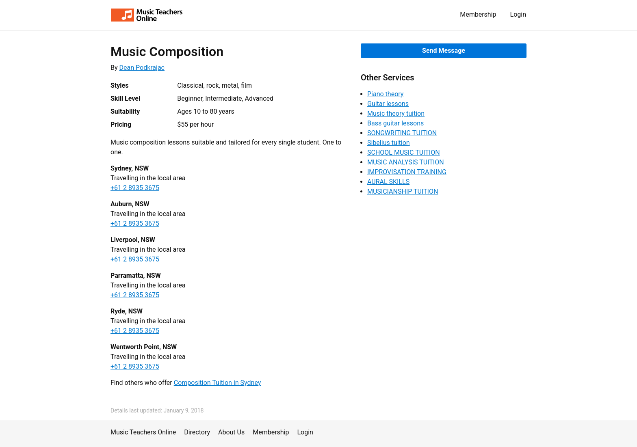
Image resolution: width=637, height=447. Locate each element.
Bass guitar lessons (395, 123)
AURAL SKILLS (388, 182)
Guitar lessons (388, 104)
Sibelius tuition (388, 143)
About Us (231, 432)
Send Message (443, 50)
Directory (197, 432)
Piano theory (385, 94)
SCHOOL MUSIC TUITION (403, 152)
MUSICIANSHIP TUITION (402, 191)
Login (518, 14)
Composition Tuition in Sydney (217, 383)
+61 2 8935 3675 (134, 188)
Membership (478, 14)
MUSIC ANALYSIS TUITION (405, 162)
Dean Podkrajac (142, 67)
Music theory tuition (396, 113)
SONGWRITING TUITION (402, 133)
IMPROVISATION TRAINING (406, 172)
